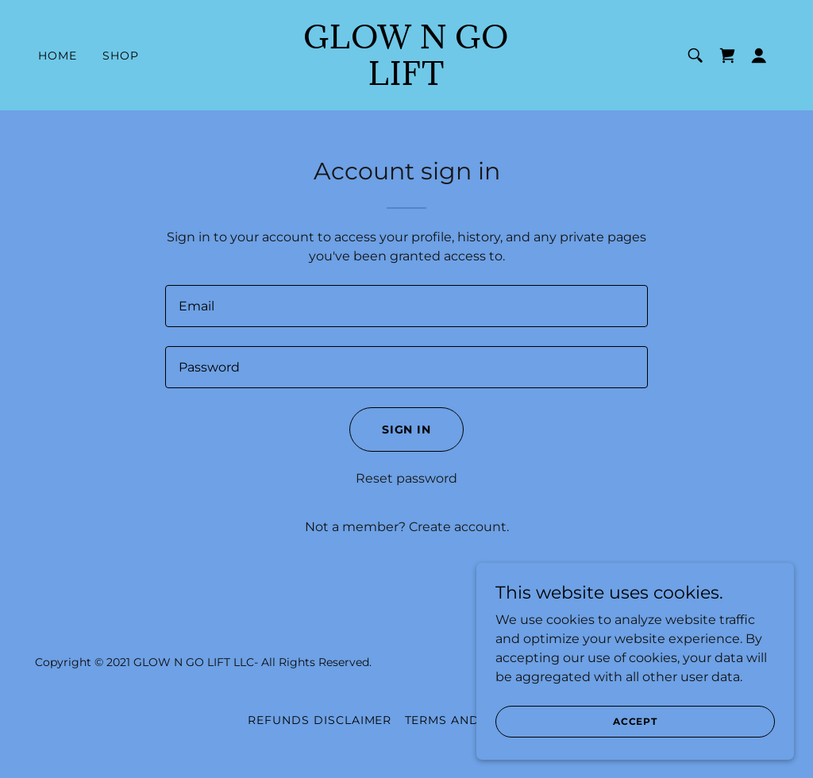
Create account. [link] (459, 526)
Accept (635, 721)
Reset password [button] (406, 478)
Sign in (407, 429)
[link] (406, 80)
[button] (759, 55)
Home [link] (57, 55)
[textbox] (406, 306)
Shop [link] (120, 55)
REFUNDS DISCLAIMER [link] (320, 720)
